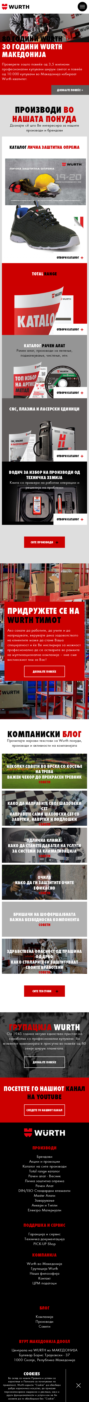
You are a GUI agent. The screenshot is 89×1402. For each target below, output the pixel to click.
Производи (44, 1321)
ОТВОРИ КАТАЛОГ (70, 257)
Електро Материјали (44, 1210)
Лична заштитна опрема (44, 1180)
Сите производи (45, 542)
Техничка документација (44, 1238)
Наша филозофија (44, 1273)
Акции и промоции (44, 1161)
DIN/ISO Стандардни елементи (44, 1190)
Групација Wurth (44, 1268)
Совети (44, 1326)
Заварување (45, 1200)
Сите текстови (45, 991)
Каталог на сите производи (45, 1166)
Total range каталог (44, 1171)
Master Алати (44, 1195)
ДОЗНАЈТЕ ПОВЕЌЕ (44, 671)
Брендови (44, 1156)
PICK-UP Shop (44, 1243)
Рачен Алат (45, 1185)
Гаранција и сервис (44, 1234)
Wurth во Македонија (44, 1263)
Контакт (44, 1278)
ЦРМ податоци (44, 1283)
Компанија (44, 1316)
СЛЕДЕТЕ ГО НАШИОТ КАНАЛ (44, 1110)
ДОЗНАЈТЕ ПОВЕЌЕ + (70, 90)
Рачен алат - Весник (44, 1176)
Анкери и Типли (45, 1205)
